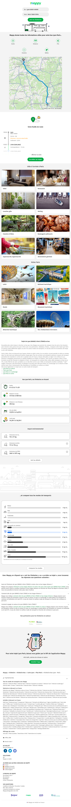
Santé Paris (24, 721)
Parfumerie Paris (52, 723)
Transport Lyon (31, 704)
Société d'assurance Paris (20, 718)
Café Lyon (58, 707)
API (4, 757)
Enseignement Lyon (7, 709)
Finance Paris (59, 721)
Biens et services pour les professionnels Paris (56, 719)
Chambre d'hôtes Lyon (51, 704)
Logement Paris (37, 727)
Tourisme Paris (60, 723)
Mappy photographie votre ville (10, 790)
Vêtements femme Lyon (58, 709)
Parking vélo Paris (11, 723)
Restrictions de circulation (35, 733)
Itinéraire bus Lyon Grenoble (60, 697)
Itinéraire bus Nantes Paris (33, 695)
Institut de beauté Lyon (40, 711)
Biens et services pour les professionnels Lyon (55, 705)
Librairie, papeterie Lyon (42, 714)
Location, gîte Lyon (40, 704)
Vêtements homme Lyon (59, 712)
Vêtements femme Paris (33, 721)
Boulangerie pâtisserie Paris (46, 725)
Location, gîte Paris (49, 718)
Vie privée (17, 786)
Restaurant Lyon (13, 702)
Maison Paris (29, 716)
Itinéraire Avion (28, 685)
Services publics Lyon (60, 714)
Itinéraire (5, 683)
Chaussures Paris (7, 727)
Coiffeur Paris (10, 718)
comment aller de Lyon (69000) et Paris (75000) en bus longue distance (33, 596)
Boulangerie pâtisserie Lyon (53, 711)
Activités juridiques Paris (18, 727)
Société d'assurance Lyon (20, 704)
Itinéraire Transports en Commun (34, 683)
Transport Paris (40, 718)
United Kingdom (8, 769)
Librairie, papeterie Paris (23, 728)
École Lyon (51, 714)
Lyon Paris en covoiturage (10, 372)
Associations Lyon (22, 705)
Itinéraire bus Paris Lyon (59, 692)
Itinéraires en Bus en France (22, 690)
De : (31, 9)
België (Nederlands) (9, 768)
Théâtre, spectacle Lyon (16, 707)
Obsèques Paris (32, 718)
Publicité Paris (19, 723)
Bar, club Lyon (6, 712)
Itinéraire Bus (19, 685)
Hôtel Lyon (5, 702)
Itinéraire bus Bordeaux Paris (18, 695)
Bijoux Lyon (5, 714)
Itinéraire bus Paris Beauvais (10, 694)
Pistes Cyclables (13, 733)
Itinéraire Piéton (13, 683)
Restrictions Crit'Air (22, 733)
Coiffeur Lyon (9, 704)
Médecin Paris (44, 721)
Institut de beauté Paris (54, 727)
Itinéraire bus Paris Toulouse (25, 694)
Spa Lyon (50, 712)
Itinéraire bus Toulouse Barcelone (29, 697)
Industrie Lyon (48, 709)
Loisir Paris (63, 727)
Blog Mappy (6, 778)
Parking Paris (59, 718)
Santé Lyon (30, 705)
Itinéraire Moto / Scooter (9, 685)
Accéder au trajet (35, 159)
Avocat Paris (7, 721)
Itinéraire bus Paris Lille (49, 690)
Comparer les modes (35, 568)
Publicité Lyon (51, 707)
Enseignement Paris (20, 725)
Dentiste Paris (29, 727)
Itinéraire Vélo (21, 683)
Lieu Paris (5, 728)
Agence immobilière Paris (54, 716)
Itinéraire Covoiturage (57, 683)
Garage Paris (22, 716)
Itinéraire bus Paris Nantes (13, 697)
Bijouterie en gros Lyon (33, 712)
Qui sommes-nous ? (7, 775)
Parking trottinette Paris (43, 728)
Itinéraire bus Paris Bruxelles (17, 692)
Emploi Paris (51, 721)
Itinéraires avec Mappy (8, 690)
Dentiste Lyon (30, 711)
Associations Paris (21, 719)
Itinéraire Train (47, 683)
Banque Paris (33, 728)
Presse (4, 780)
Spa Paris (41, 719)
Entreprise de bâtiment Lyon (39, 702)
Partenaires (10, 780)
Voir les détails (35, 460)
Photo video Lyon (17, 709)
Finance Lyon (43, 712)
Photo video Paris (28, 723)
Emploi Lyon (64, 707)
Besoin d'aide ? (7, 741)
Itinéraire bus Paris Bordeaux (48, 695)
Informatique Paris (15, 721)
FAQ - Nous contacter (8, 787)
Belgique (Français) (8, 766)
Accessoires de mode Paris (40, 723)
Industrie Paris (12, 728)
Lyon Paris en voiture (9, 368)
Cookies (23, 786)
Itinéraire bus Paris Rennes (45, 697)
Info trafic (5, 733)
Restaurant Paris (14, 716)
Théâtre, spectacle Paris (32, 725)
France (5, 764)
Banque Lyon (31, 714)
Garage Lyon (21, 702)
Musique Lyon (33, 707)
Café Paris (12, 719)
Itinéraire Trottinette (38, 685)
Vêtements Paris (58, 725)
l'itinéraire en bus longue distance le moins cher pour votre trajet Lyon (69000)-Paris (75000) (39, 587)
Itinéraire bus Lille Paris (36, 690)
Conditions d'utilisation (8, 786)
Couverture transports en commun (11, 789)
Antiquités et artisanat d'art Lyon (18, 711)
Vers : (31, 14)
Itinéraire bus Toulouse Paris (45, 692)
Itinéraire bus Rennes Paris (53, 694)
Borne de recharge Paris (32, 719)
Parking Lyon (14, 705)
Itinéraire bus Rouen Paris (39, 694)
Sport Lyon (26, 707)
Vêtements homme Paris (9, 725)
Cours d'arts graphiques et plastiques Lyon (33, 709)
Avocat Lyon (6, 711)
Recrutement (6, 777)
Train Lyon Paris (7, 370)
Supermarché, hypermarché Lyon (19, 712)
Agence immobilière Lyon (54, 702)
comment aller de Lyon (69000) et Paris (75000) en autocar (29, 607)
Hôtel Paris (5, 716)
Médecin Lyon (6, 707)
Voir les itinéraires (35, 20)
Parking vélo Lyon (39, 705)
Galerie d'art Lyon (14, 714)
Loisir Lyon (64, 711)
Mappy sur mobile (7, 759)
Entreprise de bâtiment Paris (40, 716)
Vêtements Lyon (23, 714)
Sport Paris (44, 727)
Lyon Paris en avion (8, 373)
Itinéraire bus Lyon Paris (31, 692)
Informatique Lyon (42, 707)
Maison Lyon (28, 702)
